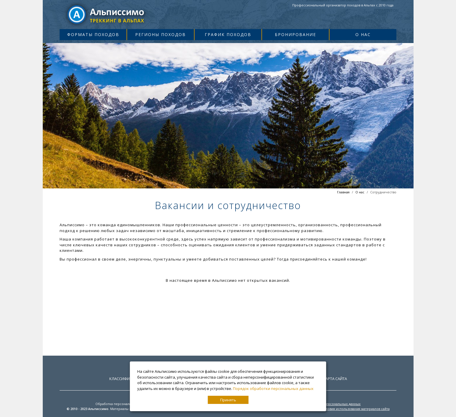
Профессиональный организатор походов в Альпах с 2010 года (342, 5)
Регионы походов (160, 34)
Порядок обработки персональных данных (273, 388)
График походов (228, 34)
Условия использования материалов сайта (356, 409)
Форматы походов (93, 34)
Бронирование (295, 34)
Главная (343, 192)
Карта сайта (335, 378)
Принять (228, 399)
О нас (363, 34)
